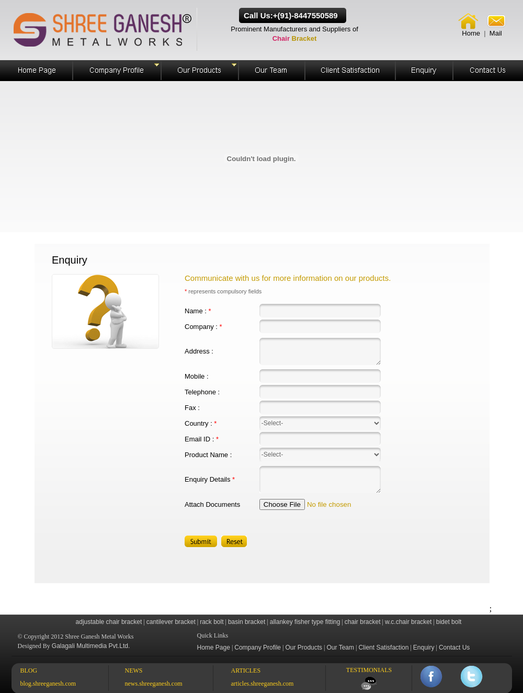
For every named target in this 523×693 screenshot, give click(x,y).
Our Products (303, 647)
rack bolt (211, 622)
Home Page (213, 647)
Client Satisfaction (383, 647)
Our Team (340, 647)
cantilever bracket (171, 622)
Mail (496, 33)
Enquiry (424, 647)
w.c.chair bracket (408, 622)
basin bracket (246, 622)
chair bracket (363, 622)
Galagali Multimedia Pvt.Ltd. (91, 646)
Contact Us (454, 647)
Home (471, 33)
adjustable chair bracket (109, 622)
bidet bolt (449, 622)
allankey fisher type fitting (305, 622)
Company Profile (257, 647)
